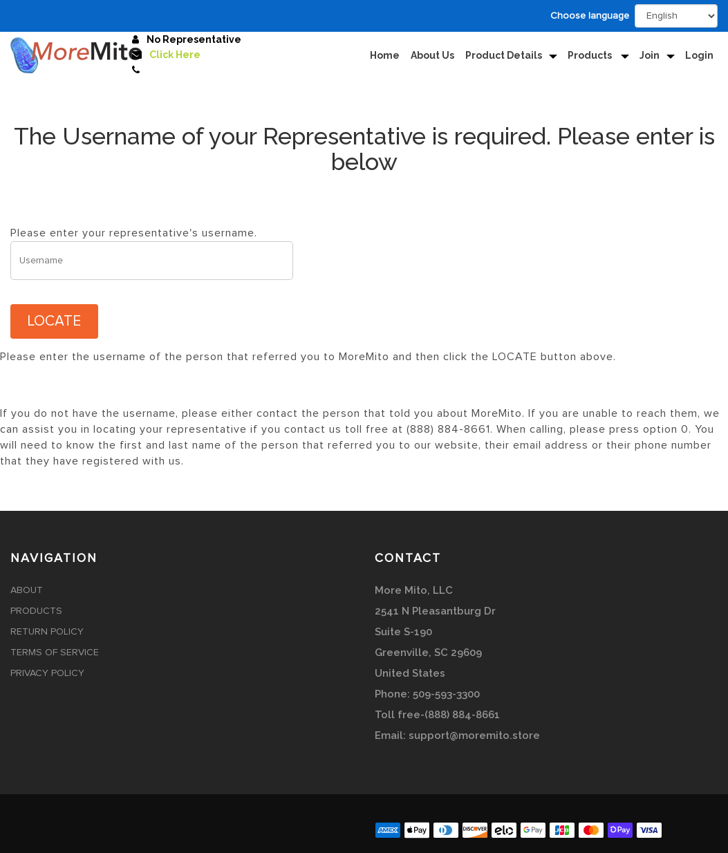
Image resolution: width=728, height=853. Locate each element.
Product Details (503, 55)
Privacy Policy (47, 673)
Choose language (589, 16)
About (26, 590)
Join (650, 55)
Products (591, 55)
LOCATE (54, 321)
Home (385, 55)
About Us (432, 55)
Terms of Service (54, 652)
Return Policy (47, 632)
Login (699, 55)
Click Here (174, 54)
